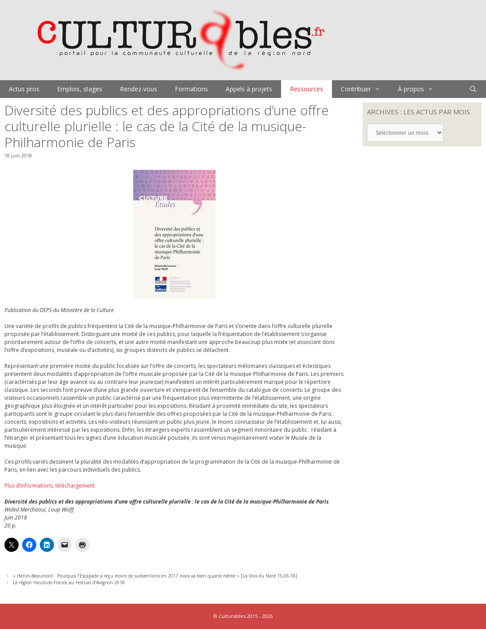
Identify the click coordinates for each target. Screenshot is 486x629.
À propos (420, 89)
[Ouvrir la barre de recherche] (473, 89)
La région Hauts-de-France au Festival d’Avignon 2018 (69, 582)
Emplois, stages (79, 89)
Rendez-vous (138, 89)
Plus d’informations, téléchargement (49, 485)
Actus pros (24, 89)
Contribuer (365, 89)
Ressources (306, 89)
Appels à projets (249, 89)
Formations (191, 89)
